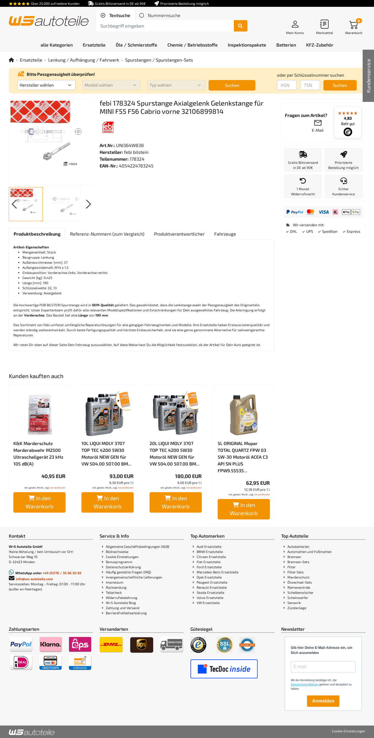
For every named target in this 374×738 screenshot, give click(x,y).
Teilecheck (114, 592)
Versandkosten (58, 487)
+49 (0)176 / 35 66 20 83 (62, 573)
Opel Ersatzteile (209, 577)
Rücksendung (116, 587)
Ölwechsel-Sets (299, 582)
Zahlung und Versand (122, 608)
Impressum (114, 582)
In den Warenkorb (39, 502)
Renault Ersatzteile (212, 587)
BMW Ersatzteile (210, 552)
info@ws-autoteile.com (34, 579)
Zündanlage (296, 608)
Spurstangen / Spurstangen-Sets (159, 59)
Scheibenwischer (300, 592)
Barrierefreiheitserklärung (126, 613)
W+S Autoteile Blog (121, 603)
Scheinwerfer (297, 597)
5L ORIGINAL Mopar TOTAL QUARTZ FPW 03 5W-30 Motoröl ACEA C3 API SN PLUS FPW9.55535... (243, 457)
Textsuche (119, 15)
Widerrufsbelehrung (121, 597)
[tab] (115, 15)
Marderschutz (298, 577)
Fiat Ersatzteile (208, 562)
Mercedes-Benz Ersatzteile (217, 572)
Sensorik (294, 603)
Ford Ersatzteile (209, 567)
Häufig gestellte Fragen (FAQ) (128, 572)
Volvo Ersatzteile (210, 597)
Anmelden (323, 701)
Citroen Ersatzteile (211, 557)
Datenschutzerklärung (123, 567)
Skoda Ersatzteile (210, 592)
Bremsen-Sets (298, 562)
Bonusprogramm (119, 562)
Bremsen (294, 557)
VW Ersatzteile (208, 603)
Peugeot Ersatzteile (212, 582)
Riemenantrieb (298, 587)
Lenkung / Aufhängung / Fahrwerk (83, 59)
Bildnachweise (117, 552)
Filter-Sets (295, 572)
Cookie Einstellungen (122, 557)
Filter (291, 567)
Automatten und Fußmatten (309, 552)
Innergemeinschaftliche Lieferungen (134, 577)
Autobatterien (298, 546)
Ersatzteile (31, 59)
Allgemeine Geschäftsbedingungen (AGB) (137, 546)
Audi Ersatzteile (209, 546)
